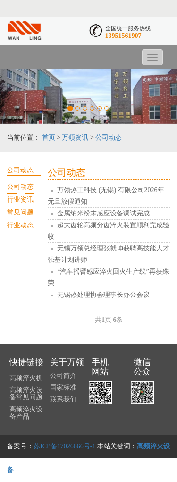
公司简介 (63, 375)
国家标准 (63, 387)
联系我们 (63, 399)
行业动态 (20, 225)
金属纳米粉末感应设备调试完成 (103, 213)
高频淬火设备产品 (25, 413)
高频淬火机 (25, 378)
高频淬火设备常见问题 (25, 393)
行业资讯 (20, 199)
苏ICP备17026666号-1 (64, 446)
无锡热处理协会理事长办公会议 (103, 294)
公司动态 (108, 137)
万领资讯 (75, 137)
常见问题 (20, 212)
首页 (48, 137)
